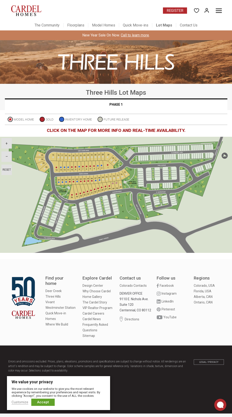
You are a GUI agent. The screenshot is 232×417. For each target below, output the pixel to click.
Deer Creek (53, 291)
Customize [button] (20, 402)
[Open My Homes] (207, 10)
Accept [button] (43, 402)
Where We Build (56, 324)
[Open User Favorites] (196, 10)
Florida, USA (202, 291)
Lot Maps (164, 25)
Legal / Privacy (208, 362)
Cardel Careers (93, 313)
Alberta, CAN (203, 297)
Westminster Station (60, 307)
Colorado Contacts (133, 285)
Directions (129, 319)
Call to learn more (135, 35)
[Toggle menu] (218, 10)
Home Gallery (92, 297)
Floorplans (75, 25)
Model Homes (103, 25)
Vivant (50, 302)
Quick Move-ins (135, 25)
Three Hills (53, 296)
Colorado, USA (204, 285)
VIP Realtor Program (97, 308)
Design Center (93, 285)
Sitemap (89, 336)
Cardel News (92, 319)
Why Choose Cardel (97, 291)
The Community (47, 25)
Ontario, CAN (203, 302)
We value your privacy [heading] (32, 381)
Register (175, 10)
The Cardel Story (95, 302)
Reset (7, 169)
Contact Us (188, 25)
